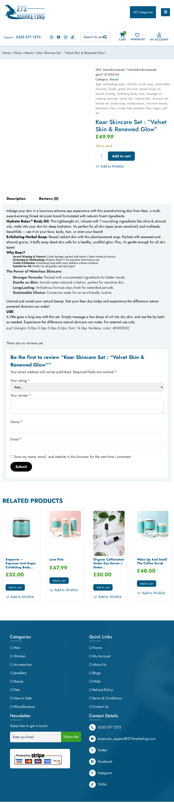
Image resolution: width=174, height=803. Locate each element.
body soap (118, 103)
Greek (112, 89)
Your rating (20, 380)
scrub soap (146, 84)
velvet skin (126, 98)
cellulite (131, 84)
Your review (20, 395)
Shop (17, 53)
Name (16, 422)
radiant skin (142, 98)
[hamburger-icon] (165, 12)
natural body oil (149, 89)
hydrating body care (130, 93)
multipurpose (135, 103)
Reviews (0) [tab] (48, 198)
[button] (110, 166)
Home (6, 53)
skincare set (160, 98)
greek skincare (127, 89)
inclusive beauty (156, 103)
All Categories (143, 12)
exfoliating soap (113, 84)
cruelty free (124, 108)
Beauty (29, 53)
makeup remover (107, 98)
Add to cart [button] (15, 587)
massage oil (154, 93)
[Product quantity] (101, 156)
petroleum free (105, 108)
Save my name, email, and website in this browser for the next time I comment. (73, 457)
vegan (157, 108)
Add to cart (121, 156)
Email (16, 439)
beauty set (102, 103)
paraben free (142, 108)
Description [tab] (16, 198)
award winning (105, 93)
